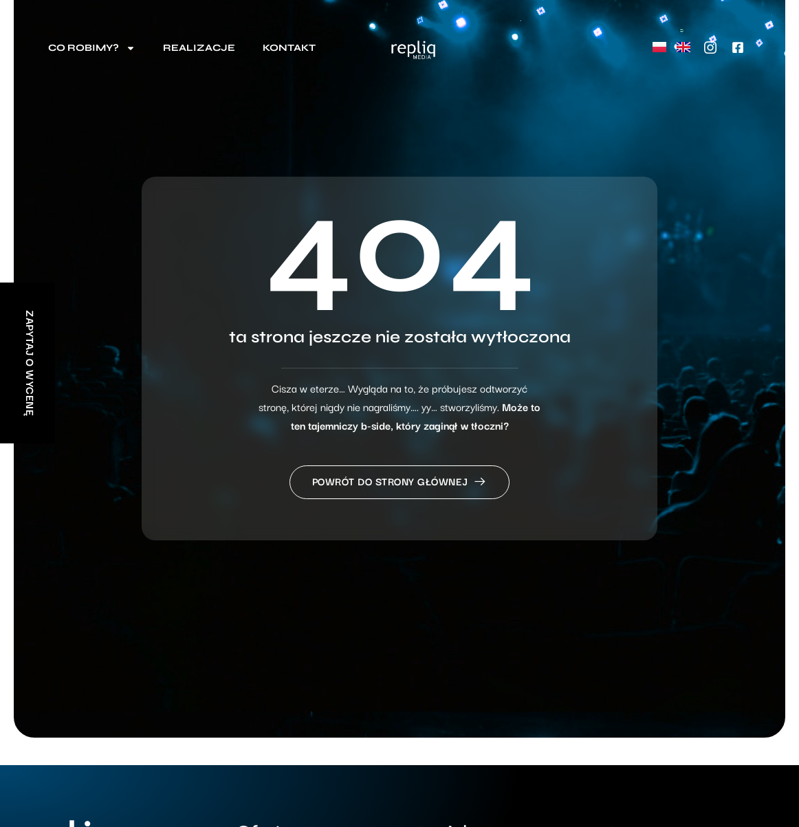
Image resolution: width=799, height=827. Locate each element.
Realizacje (199, 48)
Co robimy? (91, 48)
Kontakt (289, 48)
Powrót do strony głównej (400, 481)
